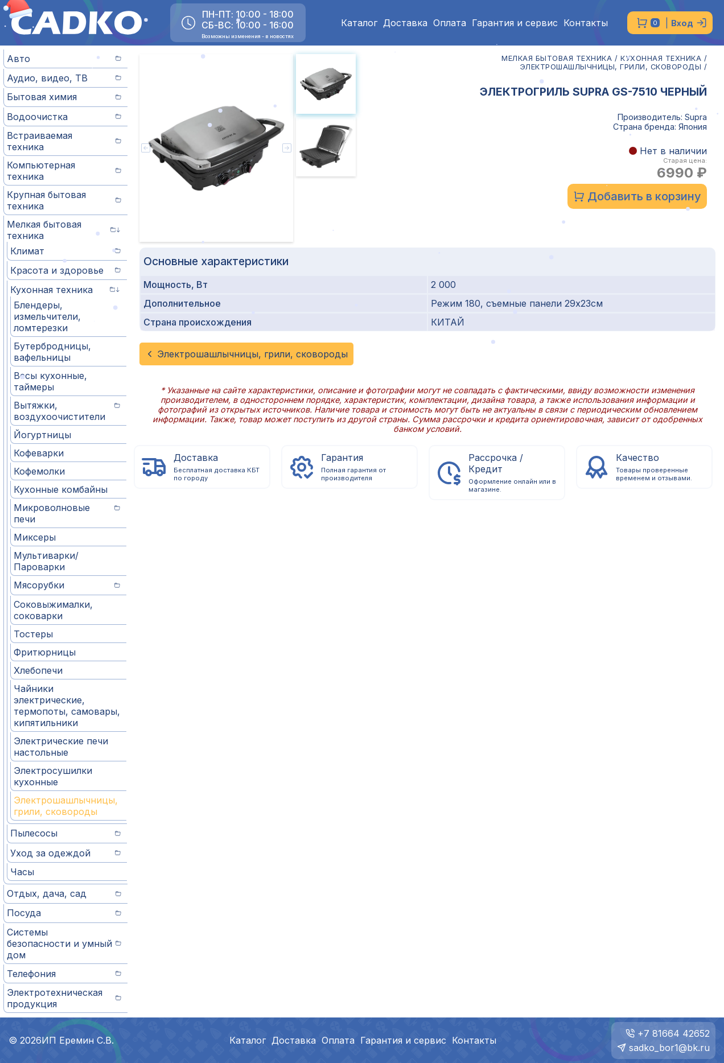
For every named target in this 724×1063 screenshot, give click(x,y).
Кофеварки (39, 453)
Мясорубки (67, 585)
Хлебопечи (38, 670)
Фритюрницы (45, 652)
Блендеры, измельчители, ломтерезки (47, 316)
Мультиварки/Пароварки (46, 561)
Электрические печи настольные (61, 746)
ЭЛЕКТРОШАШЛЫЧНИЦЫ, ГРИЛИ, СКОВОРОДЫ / (613, 67)
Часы (22, 871)
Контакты (585, 23)
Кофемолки (39, 471)
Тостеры (33, 634)
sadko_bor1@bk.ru (669, 1047)
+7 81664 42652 (673, 1033)
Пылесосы (65, 833)
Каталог (359, 23)
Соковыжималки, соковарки (53, 610)
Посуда (64, 912)
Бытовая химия (64, 96)
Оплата (449, 23)
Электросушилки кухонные (53, 776)
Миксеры (35, 537)
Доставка (405, 23)
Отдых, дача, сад (64, 893)
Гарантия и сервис (515, 23)
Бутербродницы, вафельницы (52, 351)
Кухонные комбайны (61, 489)
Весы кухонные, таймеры (50, 381)
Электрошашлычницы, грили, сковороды (66, 805)
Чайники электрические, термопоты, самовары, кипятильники (67, 705)
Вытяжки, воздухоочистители (67, 410)
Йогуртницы (42, 434)
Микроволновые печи (67, 513)
